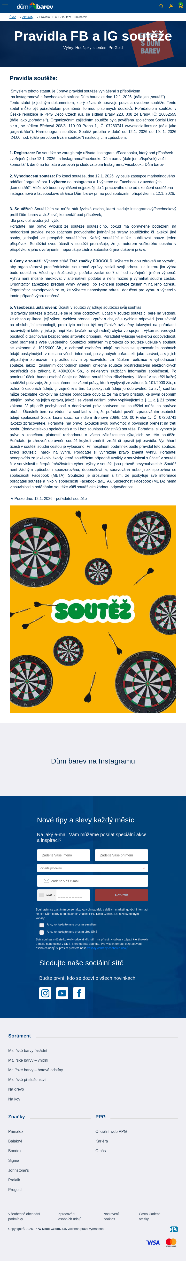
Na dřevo (16, 1089)
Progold (15, 1190)
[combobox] (46, 895)
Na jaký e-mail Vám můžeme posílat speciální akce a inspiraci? (92, 837)
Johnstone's (18, 1170)
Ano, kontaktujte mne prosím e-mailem (71, 924)
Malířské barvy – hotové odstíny (35, 1070)
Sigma (13, 1160)
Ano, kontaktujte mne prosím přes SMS (72, 931)
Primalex (15, 1131)
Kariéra (101, 1141)
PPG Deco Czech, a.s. (51, 1229)
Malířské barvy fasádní (27, 1051)
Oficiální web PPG (111, 1131)
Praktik (14, 1180)
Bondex (14, 1151)
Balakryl (15, 1141)
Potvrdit (121, 895)
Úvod (12, 17)
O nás (100, 1151)
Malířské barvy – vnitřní (28, 1060)
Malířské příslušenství (27, 1080)
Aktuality (27, 17)
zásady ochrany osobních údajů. (108, 948)
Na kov (14, 1099)
